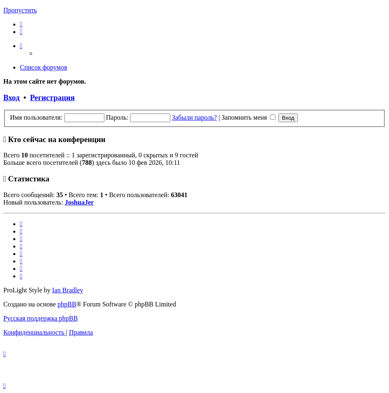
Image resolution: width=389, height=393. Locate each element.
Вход (11, 97)
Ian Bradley (67, 290)
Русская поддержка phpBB (40, 318)
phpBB (67, 304)
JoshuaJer (79, 202)
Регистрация (52, 97)
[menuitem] (21, 24)
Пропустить (20, 10)
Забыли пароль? (194, 117)
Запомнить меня (249, 117)
